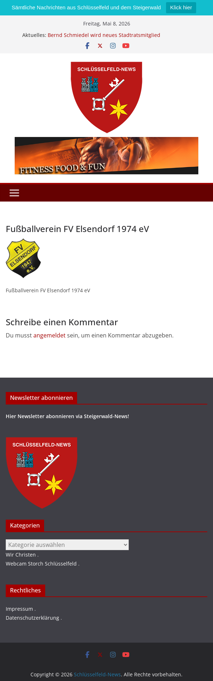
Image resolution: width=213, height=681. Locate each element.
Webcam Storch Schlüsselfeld (41, 563)
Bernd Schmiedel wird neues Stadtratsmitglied (104, 35)
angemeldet (49, 335)
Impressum (19, 608)
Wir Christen (21, 554)
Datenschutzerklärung (32, 617)
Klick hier (181, 7)
